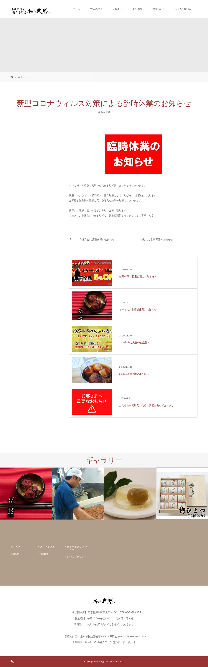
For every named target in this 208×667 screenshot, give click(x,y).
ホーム (76, 9)
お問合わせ (159, 9)
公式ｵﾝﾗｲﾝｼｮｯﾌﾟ (183, 9)
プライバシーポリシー (75, 557)
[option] (26, 494)
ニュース (23, 76)
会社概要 (138, 9)
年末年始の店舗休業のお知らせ (97, 239)
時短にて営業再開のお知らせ (156, 239)
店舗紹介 (118, 9)
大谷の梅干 (96, 9)
